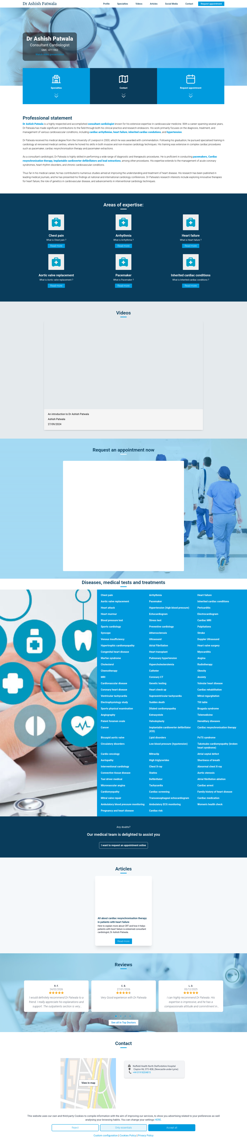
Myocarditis (204, 651)
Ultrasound (155, 639)
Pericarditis (203, 607)
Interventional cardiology (115, 766)
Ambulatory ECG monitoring (165, 804)
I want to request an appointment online (123, 845)
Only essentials (123, 1127)
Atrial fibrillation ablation (211, 779)
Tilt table (202, 702)
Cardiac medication (208, 798)
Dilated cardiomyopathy (162, 708)
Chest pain (107, 595)
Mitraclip (154, 753)
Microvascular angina (113, 785)
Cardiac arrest (205, 785)
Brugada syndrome (208, 708)
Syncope (106, 632)
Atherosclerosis (158, 632)
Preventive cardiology (161, 626)
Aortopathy (107, 760)
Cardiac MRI (204, 620)
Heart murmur (109, 614)
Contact (189, 4)
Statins (153, 772)
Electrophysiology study (114, 702)
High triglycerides (159, 760)
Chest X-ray (155, 766)
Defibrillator (156, 779)
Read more (56, 245)
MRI (103, 677)
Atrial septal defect (208, 753)
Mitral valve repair (111, 798)
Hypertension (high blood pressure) (169, 607)
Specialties (122, 4)
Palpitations (204, 626)
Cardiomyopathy (110, 791)
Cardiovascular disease (114, 683)
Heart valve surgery (208, 645)
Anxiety (201, 677)
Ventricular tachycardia (114, 695)
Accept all (171, 1127)
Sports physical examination (117, 708)
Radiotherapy (204, 664)
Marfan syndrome (111, 658)
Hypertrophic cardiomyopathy (118, 645)
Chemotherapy (109, 670)
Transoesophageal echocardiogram (169, 798)
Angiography (108, 714)
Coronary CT (156, 677)
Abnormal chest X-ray (209, 766)
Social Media (171, 4)
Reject (75, 1127)
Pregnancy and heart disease (117, 810)
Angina (201, 658)
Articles (154, 4)
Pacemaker (155, 601)
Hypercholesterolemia (161, 664)
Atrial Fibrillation (158, 645)
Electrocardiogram (207, 614)
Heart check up (157, 689)
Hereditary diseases (208, 721)
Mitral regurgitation (208, 695)
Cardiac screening (159, 791)
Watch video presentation (50, 54)
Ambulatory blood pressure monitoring (122, 804)
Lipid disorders (157, 737)
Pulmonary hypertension (163, 658)
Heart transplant (158, 651)
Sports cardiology (111, 626)
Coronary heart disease (114, 689)
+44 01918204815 (142, 1072)
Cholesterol (107, 664)
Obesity (201, 670)
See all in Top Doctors (123, 1022)
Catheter (154, 670)
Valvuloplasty (156, 721)
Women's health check (209, 804)
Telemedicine (205, 714)
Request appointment (211, 4)
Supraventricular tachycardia (165, 695)
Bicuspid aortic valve (112, 737)
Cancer (105, 727)
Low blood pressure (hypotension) (168, 743)
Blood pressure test (112, 620)
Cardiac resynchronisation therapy (216, 727)
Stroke (201, 632)
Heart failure (204, 595)
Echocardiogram (158, 614)
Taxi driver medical (111, 779)
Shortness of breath (208, 760)
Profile (106, 4)
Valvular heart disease (210, 683)
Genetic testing (157, 683)
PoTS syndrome (206, 737)
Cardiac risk (156, 810)
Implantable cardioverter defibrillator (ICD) (170, 729)
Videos (138, 4)
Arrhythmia (155, 595)
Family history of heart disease (214, 791)
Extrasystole (156, 714)
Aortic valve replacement (115, 601)
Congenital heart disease (115, 651)
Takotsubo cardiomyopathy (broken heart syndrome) (217, 745)
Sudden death (157, 702)
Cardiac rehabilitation (209, 689)
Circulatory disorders (113, 743)
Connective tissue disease (115, 772)
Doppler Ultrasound (208, 639)
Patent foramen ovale (113, 721)
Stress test (155, 620)
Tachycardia (156, 785)
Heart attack (108, 607)
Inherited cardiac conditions (213, 601)
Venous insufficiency (112, 639)
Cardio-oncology (110, 753)
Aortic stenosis (206, 772)
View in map (88, 1082)
